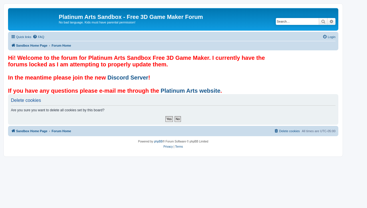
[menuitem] (38, 36)
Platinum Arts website (190, 91)
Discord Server (128, 77)
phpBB (158, 141)
